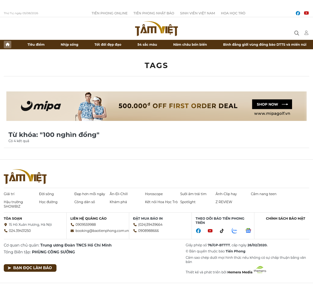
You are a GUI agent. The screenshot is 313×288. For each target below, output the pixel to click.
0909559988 (86, 224)
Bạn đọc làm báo (30, 268)
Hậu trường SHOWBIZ (13, 204)
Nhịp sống (69, 44)
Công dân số (84, 202)
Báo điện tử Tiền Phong (156, 28)
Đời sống (46, 194)
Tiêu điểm (36, 44)
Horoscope (154, 194)
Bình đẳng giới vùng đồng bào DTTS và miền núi (264, 44)
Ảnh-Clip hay (226, 194)
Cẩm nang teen (264, 194)
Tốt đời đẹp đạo (108, 44)
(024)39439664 (150, 224)
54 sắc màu (147, 44)
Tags (157, 65)
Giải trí (9, 194)
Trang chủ (7, 44)
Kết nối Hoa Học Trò (161, 202)
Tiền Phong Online (110, 13)
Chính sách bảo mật (285, 218)
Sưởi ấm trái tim (193, 194)
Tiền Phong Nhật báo (153, 13)
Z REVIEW (224, 202)
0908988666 (148, 231)
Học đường (48, 202)
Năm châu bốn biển (190, 44)
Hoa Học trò (233, 13)
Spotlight (188, 202)
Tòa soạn (13, 218)
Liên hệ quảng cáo (88, 218)
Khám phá (118, 202)
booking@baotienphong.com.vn (102, 231)
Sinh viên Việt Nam (197, 13)
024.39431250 (20, 231)
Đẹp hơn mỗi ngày (89, 194)
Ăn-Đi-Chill (119, 194)
